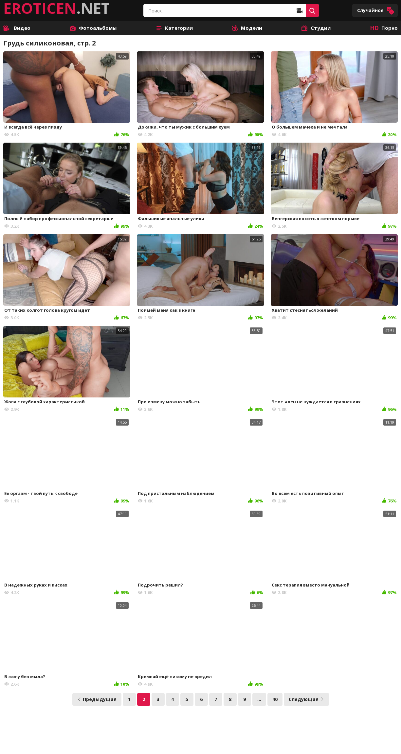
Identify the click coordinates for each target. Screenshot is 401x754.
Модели (247, 28)
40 (275, 699)
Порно (384, 28)
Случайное (375, 11)
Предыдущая (97, 699)
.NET (56, 8)
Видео (16, 28)
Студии (316, 28)
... (259, 699)
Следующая (306, 699)
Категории (174, 28)
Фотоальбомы (93, 28)
